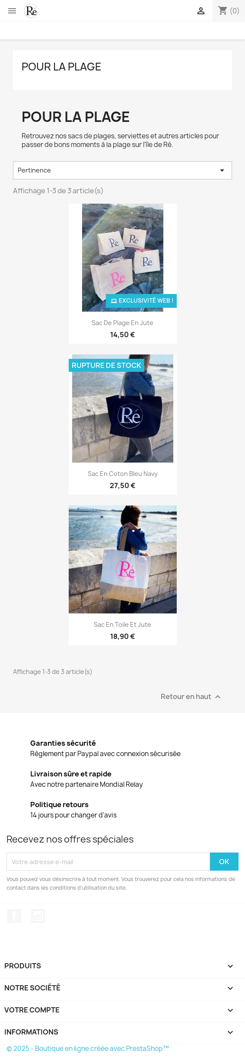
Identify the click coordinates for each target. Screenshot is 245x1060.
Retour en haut (192, 697)
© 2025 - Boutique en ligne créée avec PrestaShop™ (87, 1048)
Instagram (38, 916)
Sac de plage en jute (122, 323)
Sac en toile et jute (122, 624)
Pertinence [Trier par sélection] (122, 170)
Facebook (14, 916)
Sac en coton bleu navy (123, 473)
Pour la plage (62, 66)
